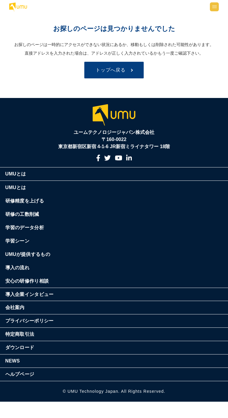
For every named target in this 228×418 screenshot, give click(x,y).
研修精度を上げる (28, 217)
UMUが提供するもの (31, 270)
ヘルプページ (23, 390)
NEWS (16, 377)
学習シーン (21, 257)
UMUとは (19, 190)
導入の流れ (21, 283)
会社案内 (18, 324)
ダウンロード (23, 364)
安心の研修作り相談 (31, 297)
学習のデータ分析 (28, 243)
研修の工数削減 (26, 230)
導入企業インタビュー (33, 310)
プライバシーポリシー (33, 337)
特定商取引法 (23, 350)
